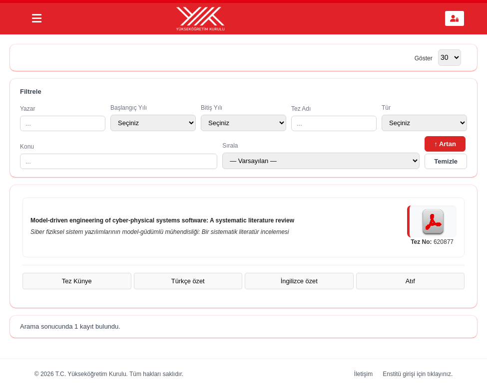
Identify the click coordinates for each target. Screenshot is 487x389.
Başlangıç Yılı (153, 117)
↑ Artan (445, 144)
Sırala (321, 155)
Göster (424, 57)
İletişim (363, 374)
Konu (118, 156)
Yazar (62, 118)
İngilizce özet (299, 281)
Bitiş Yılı (243, 117)
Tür (424, 117)
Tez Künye (77, 281)
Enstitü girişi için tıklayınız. (418, 374)
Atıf (410, 281)
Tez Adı (334, 118)
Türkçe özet (188, 281)
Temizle (446, 161)
